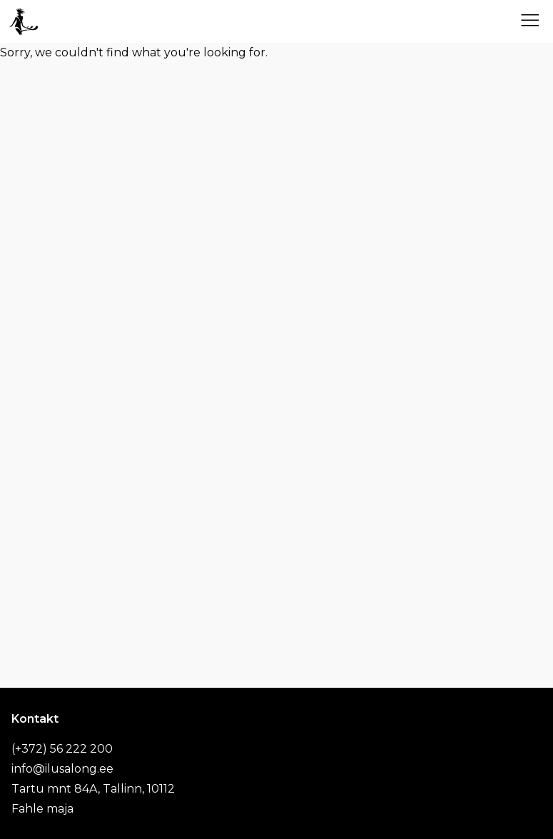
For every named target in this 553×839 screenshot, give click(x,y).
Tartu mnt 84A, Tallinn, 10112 (93, 788)
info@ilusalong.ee (62, 769)
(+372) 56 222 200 (62, 749)
